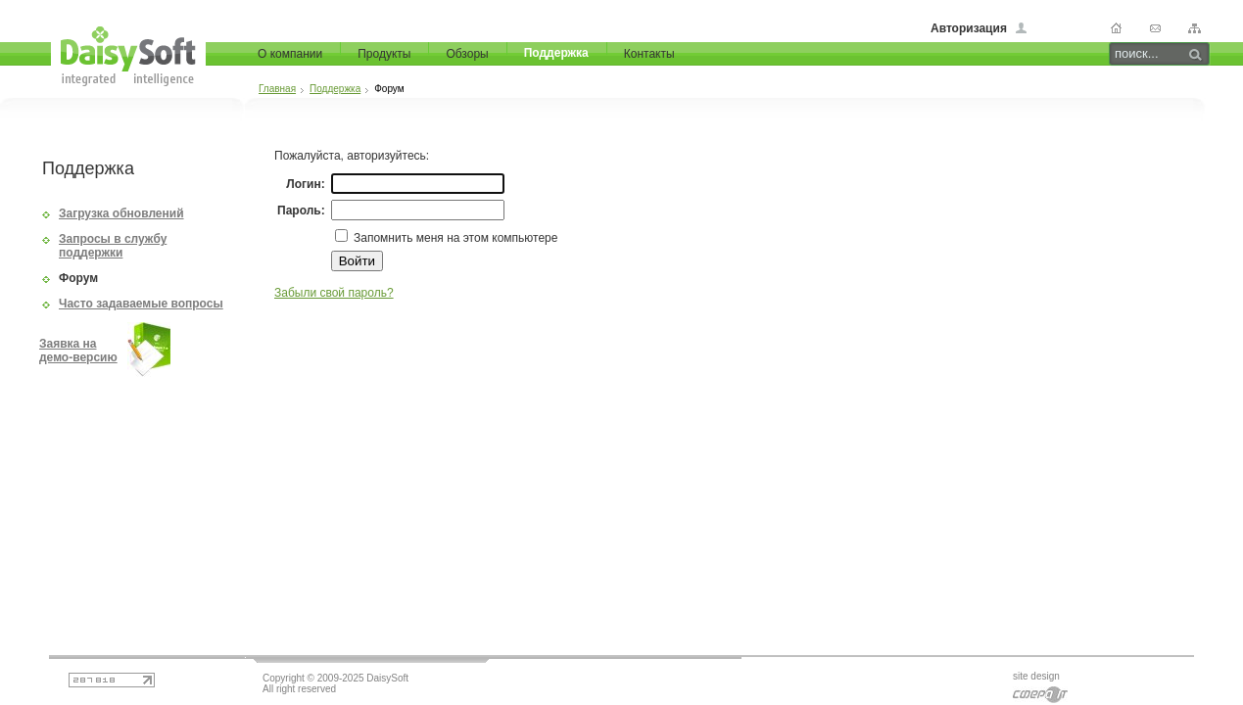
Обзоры (467, 54)
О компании (290, 54)
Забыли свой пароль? (334, 293)
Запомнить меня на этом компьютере (454, 238)
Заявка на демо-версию (78, 350)
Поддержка (556, 53)
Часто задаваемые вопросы (141, 303)
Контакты (649, 54)
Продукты (384, 54)
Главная (277, 88)
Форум (78, 278)
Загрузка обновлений (121, 213)
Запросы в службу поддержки (113, 245)
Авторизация (969, 28)
